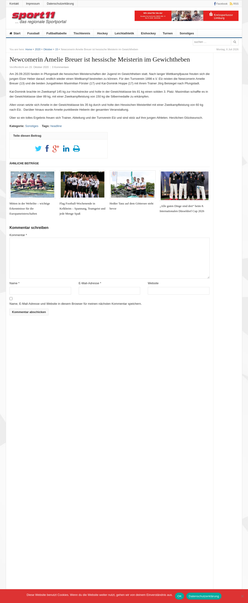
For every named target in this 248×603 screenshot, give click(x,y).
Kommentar (18, 235)
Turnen (168, 33)
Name (14, 283)
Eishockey (148, 33)
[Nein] (242, 596)
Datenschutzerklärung (60, 3)
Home (28, 49)
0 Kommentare (60, 67)
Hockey (102, 33)
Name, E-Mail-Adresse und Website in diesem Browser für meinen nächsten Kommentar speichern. (75, 303)
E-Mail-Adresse (90, 283)
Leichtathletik (124, 33)
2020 (37, 49)
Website (153, 283)
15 (56, 49)
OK (179, 596)
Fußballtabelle (56, 33)
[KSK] (187, 20)
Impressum (33, 3)
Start (14, 33)
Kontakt (14, 3)
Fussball (33, 33)
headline (56, 126)
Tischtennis (81, 33)
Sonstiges (187, 33)
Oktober (47, 49)
